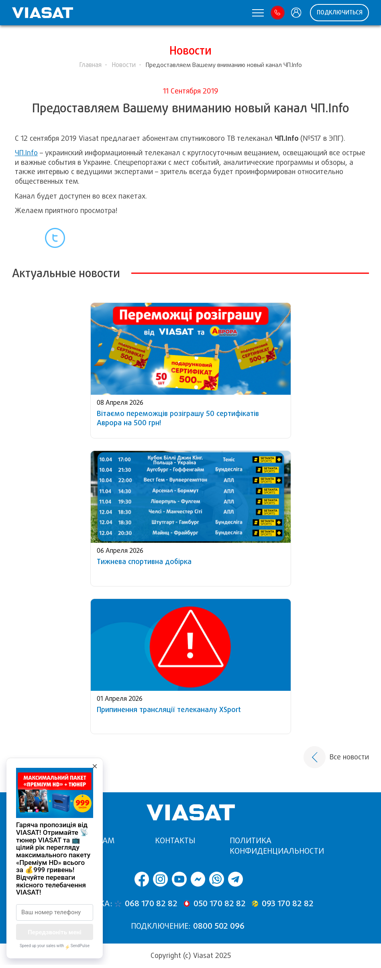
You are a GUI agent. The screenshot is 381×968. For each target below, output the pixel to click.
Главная (90, 65)
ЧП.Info (26, 153)
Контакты (175, 840)
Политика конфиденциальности (277, 845)
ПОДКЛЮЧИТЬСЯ (340, 12)
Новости (124, 65)
